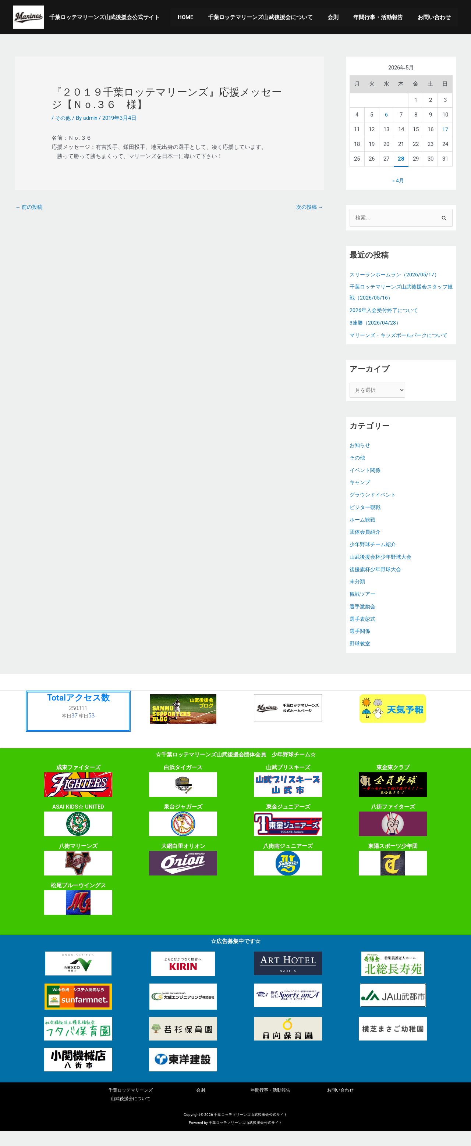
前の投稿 (30, 207)
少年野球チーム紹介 (374, 557)
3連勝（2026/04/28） (376, 323)
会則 (342, 17)
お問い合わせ (436, 17)
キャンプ (361, 495)
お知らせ (361, 458)
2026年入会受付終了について (386, 311)
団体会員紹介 (366, 545)
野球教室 (361, 656)
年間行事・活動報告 (383, 17)
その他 (63, 118)
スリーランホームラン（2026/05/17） (397, 275)
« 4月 (398, 180)
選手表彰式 (363, 632)
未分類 (358, 594)
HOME (202, 17)
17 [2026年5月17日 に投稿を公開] (445, 129)
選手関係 (361, 644)
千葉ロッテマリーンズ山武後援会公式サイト (104, 17)
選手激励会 (363, 619)
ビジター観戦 (366, 520)
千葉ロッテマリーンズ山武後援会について (273, 17)
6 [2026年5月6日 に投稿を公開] (386, 114)
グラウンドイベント (374, 508)
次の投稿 (308, 207)
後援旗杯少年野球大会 (377, 582)
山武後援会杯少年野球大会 (383, 570)
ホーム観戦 (363, 533)
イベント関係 (366, 483)
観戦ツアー (363, 607)
